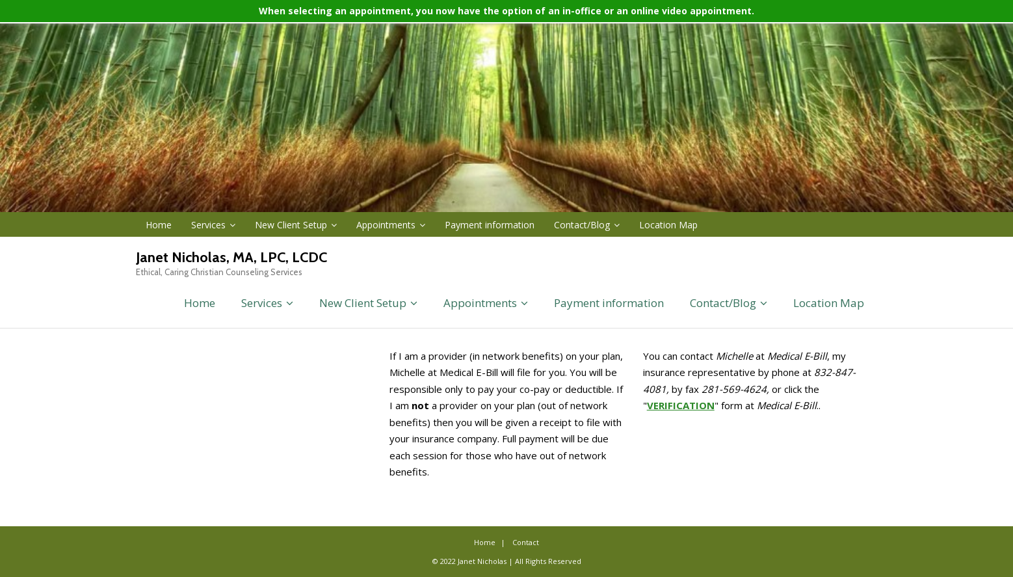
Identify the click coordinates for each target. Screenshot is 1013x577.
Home (159, 225)
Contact (525, 542)
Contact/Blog (582, 225)
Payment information (489, 225)
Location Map (668, 225)
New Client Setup (291, 225)
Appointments (385, 225)
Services (208, 225)
